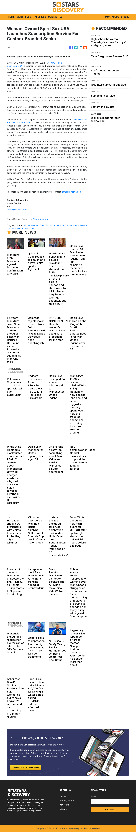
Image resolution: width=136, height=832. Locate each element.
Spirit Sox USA (15, 66)
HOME (11, 17)
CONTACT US (55, 17)
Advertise (64, 804)
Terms (63, 796)
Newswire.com (55, 62)
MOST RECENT (25, 17)
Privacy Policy (67, 800)
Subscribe (110, 809)
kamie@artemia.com (71, 191)
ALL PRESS (40, 17)
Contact (63, 809)
